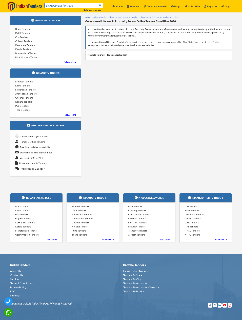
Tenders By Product (134, 291)
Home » (88, 17)
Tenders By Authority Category (141, 287)
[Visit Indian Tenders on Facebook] (210, 305)
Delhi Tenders (22, 33)
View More (70, 62)
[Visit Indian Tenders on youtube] (224, 305)
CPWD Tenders (193, 218)
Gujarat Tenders (23, 41)
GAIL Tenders (192, 222)
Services (14, 279)
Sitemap (14, 295)
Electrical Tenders (137, 222)
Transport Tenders (137, 230)
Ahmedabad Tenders (26, 93)
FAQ (12, 291)
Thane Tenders (22, 109)
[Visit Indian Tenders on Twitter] (215, 305)
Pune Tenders (22, 105)
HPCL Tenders (192, 230)
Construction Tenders (139, 214)
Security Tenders (137, 226)
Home (117, 6)
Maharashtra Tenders (26, 53)
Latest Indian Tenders (135, 271)
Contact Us (16, 275)
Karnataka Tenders (25, 45)
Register (210, 6)
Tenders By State (132, 275)
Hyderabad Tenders (25, 89)
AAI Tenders (191, 206)
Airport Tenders (136, 234)
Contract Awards (155, 6)
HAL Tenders (191, 226)
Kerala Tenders (23, 49)
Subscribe (192, 6)
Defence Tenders (137, 218)
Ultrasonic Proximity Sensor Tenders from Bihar (159, 17)
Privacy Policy (18, 287)
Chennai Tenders (24, 97)
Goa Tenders (21, 37)
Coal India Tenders (194, 214)
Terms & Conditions (21, 283)
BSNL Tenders (192, 210)
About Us (15, 271)
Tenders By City (132, 279)
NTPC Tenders (192, 234)
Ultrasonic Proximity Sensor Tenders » (124, 17)
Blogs (176, 6)
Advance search (93, 10)
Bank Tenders (135, 206)
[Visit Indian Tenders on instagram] (230, 305)
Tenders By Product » (100, 17)
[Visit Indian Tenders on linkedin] (220, 305)
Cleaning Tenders (137, 210)
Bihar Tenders (22, 29)
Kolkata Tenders (23, 101)
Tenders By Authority (135, 283)
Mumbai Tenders (24, 81)
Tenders (133, 6)
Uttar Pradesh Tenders (27, 57)
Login (226, 6)
